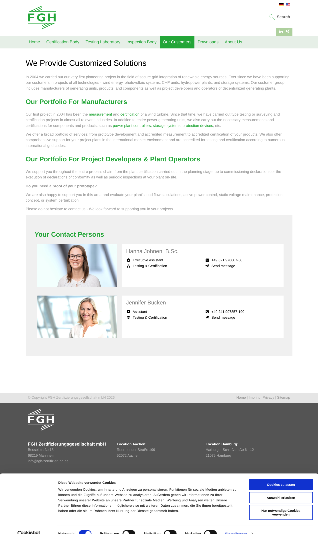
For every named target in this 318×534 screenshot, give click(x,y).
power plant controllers (132, 173)
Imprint (254, 445)
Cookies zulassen (281, 476)
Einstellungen (236, 525)
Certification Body (62, 42)
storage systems (166, 173)
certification (130, 162)
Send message (223, 314)
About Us (233, 42)
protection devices (197, 173)
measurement (100, 162)
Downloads (208, 42)
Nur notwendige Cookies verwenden (280, 504)
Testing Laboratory (103, 42)
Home (34, 42)
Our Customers (177, 42)
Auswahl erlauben (281, 489)
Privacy (268, 445)
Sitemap (283, 445)
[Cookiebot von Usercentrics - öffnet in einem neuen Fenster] (28, 525)
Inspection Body (141, 42)
